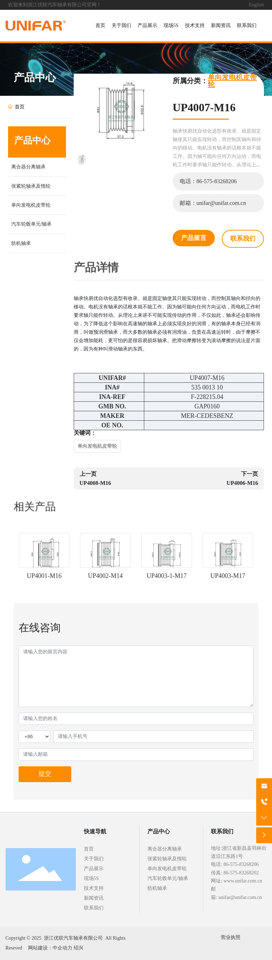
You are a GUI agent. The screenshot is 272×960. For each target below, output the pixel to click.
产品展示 (94, 868)
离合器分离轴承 (28, 166)
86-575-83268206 (241, 864)
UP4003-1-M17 (167, 575)
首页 (89, 849)
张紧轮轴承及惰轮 (31, 186)
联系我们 (94, 908)
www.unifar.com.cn (243, 881)
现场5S (91, 878)
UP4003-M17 (228, 575)
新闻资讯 (94, 898)
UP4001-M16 (44, 575)
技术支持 (94, 888)
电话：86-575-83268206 (208, 181)
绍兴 (79, 948)
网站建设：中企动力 (50, 948)
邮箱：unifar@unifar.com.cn (213, 203)
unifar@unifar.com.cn (240, 897)
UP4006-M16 (242, 483)
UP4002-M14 (105, 575)
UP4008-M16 (95, 483)
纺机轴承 (21, 243)
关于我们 (94, 858)
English (256, 4)
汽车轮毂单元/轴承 (31, 224)
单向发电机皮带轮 (31, 205)
